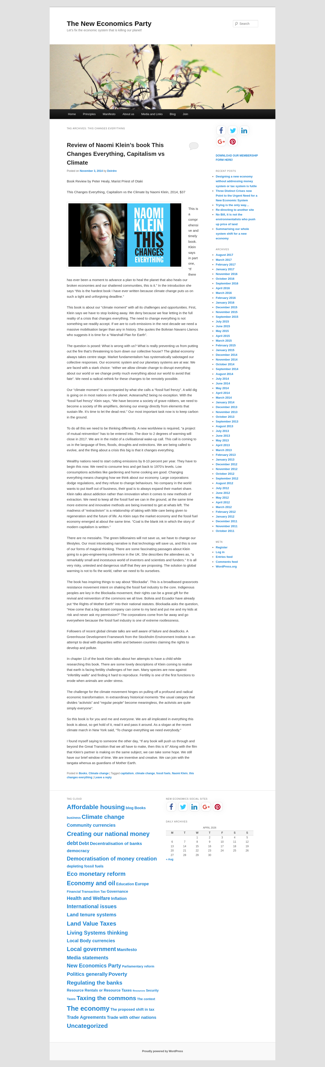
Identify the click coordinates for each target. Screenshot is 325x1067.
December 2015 (226, 307)
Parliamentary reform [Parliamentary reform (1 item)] (138, 966)
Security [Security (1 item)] (152, 990)
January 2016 (225, 302)
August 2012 (224, 483)
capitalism (127, 773)
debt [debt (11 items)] (72, 843)
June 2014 (223, 383)
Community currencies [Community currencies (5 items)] (91, 825)
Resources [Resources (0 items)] (139, 990)
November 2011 (226, 526)
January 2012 (225, 516)
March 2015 (224, 340)
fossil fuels (163, 773)
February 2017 (226, 264)
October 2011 (225, 531)
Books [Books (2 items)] (140, 808)
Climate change (99, 773)
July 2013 (222, 431)
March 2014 (224, 397)
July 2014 (222, 378)
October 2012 (225, 473)
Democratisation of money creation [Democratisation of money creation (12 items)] (112, 859)
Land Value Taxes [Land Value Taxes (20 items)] (91, 923)
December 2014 (226, 354)
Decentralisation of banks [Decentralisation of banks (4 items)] (116, 843)
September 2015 (227, 316)
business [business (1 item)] (74, 818)
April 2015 (223, 336)
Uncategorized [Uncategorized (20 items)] (87, 1025)
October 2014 (225, 364)
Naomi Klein (180, 773)
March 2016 (224, 293)
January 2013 (225, 459)
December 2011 (226, 521)
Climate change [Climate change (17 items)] (103, 817)
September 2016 (227, 283)
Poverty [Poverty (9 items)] (118, 974)
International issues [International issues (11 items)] (92, 906)
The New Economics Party (109, 23)
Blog (173, 114)
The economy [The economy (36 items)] (88, 1008)
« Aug (169, 859)
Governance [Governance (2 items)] (117, 891)
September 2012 (227, 478)
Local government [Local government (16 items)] (91, 949)
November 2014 (226, 359)
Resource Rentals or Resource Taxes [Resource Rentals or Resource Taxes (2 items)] (99, 990)
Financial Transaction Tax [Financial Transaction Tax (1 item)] (86, 891)
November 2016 (226, 274)
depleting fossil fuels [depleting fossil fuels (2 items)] (85, 866)
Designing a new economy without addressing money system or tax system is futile (236, 181)
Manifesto (109, 114)
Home (72, 114)
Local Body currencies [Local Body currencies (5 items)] (91, 940)
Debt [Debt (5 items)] (84, 843)
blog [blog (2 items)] (130, 808)
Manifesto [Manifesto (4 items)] (127, 949)
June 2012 (223, 493)
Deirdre (112, 171)
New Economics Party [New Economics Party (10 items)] (94, 966)
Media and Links (152, 114)
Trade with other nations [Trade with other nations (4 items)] (131, 1017)
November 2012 (226, 469)
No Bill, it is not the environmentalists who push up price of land (235, 219)
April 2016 (223, 288)
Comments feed (227, 561)
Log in (220, 552)
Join (185, 114)
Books (83, 773)
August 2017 (224, 255)
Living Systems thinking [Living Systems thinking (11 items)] (97, 933)
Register (222, 547)
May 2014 (222, 388)
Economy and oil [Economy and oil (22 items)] (91, 883)
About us (128, 114)
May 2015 (222, 331)
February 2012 (226, 511)
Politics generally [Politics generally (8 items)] (87, 974)
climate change (145, 773)
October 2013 (225, 416)
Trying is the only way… (232, 205)
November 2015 (226, 312)
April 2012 (223, 502)
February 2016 (226, 298)
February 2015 (226, 345)
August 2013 (224, 426)
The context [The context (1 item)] (146, 999)
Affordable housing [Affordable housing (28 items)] (96, 807)
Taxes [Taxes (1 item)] (71, 999)
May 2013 (222, 440)
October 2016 (225, 278)
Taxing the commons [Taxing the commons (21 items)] (106, 998)
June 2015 (223, 326)
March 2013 (224, 450)
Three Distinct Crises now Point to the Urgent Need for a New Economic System (236, 195)
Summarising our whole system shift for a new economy (232, 233)
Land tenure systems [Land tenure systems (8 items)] (91, 914)
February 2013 (226, 454)
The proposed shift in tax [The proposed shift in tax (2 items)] (132, 1009)
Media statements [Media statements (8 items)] (87, 957)
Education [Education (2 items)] (125, 884)
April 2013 (223, 445)
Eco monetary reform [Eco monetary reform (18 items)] (96, 874)
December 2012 (226, 464)
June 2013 (223, 435)
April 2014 (223, 393)
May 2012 (222, 497)
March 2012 (224, 507)
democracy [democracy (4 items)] (78, 850)
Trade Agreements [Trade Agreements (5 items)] (86, 1017)
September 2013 (227, 421)
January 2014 (225, 402)
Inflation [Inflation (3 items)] (119, 898)
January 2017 (225, 269)
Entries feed (224, 556)
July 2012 (222, 488)
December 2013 (226, 407)
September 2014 (227, 369)
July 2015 (222, 321)
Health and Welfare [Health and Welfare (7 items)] (88, 898)
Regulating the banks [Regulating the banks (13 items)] (94, 983)
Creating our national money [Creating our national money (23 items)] (108, 833)
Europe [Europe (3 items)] (142, 884)
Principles (89, 114)
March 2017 (224, 259)
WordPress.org (226, 566)
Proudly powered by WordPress (162, 1051)
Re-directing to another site (235, 209)
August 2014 (224, 374)
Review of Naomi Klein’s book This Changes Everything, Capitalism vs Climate (116, 154)
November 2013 (226, 412)
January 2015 (225, 350)
